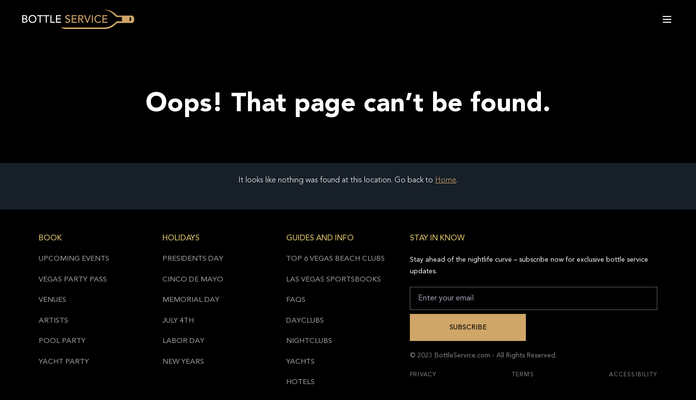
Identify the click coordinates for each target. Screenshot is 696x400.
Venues (52, 300)
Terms (523, 375)
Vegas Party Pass (73, 279)
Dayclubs (305, 321)
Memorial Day (190, 300)
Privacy (423, 375)
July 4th (178, 321)
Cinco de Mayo (192, 279)
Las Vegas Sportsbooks (333, 279)
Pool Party (62, 341)
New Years (183, 362)
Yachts (300, 362)
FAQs (295, 300)
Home (445, 180)
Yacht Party (64, 362)
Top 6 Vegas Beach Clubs (335, 259)
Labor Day (183, 341)
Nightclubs (309, 341)
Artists (53, 321)
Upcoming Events (74, 259)
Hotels (300, 382)
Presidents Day (192, 259)
